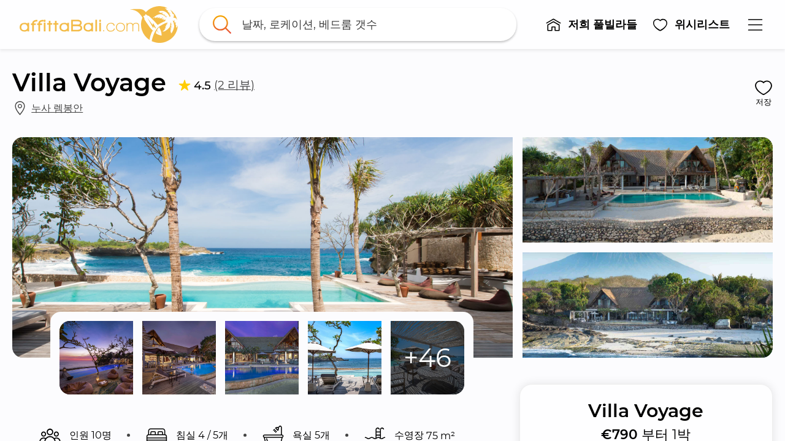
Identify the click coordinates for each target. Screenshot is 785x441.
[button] (591, 24)
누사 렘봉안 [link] (57, 108)
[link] (99, 24)
